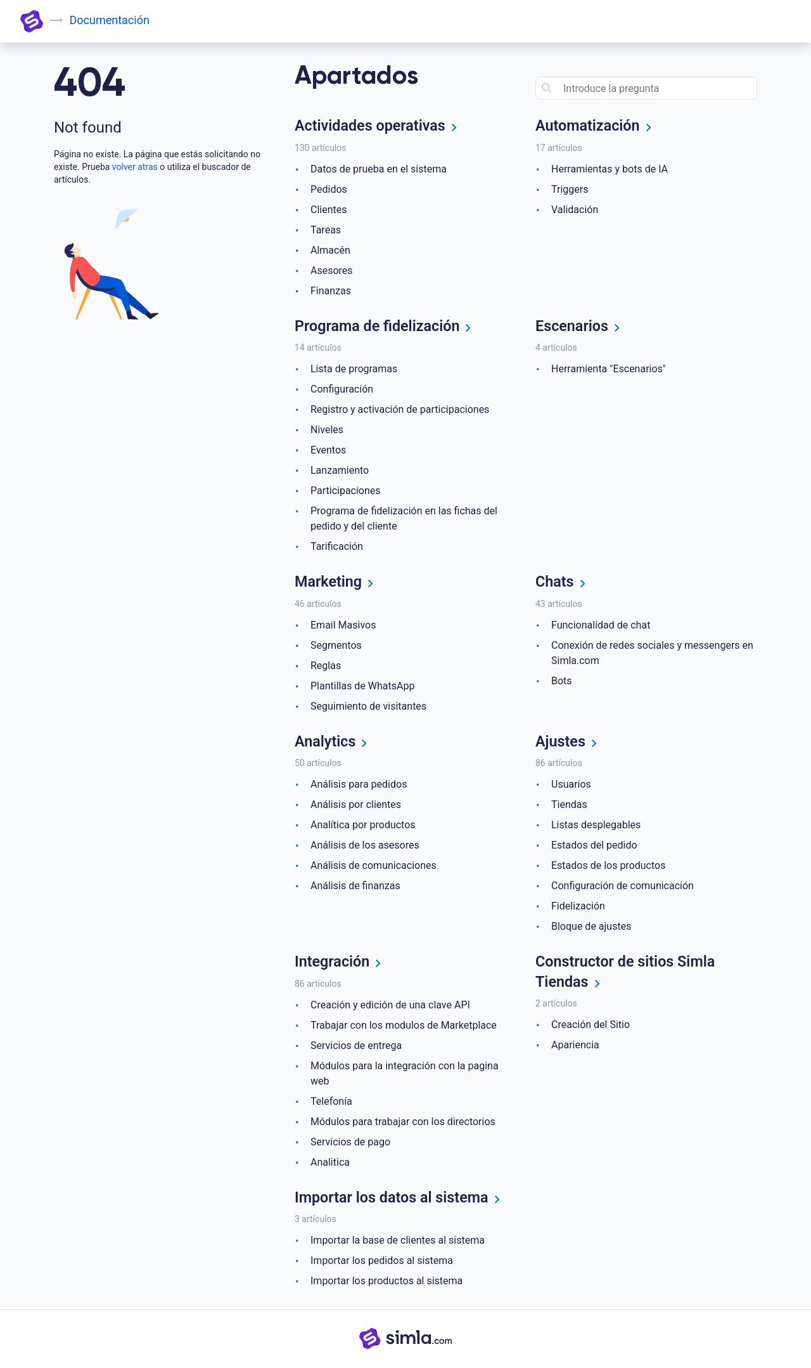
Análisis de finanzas (355, 887)
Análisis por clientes (355, 806)
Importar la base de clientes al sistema (397, 1242)
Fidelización (578, 907)
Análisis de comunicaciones (373, 867)
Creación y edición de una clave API (390, 1006)
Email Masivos (343, 626)
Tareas (325, 230)
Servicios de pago (350, 1143)
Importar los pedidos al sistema (381, 1262)
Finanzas (330, 291)
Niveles (326, 430)
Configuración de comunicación (622, 887)
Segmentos (336, 646)
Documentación (110, 20)
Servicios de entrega (356, 1047)
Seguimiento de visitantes (368, 707)
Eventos (328, 451)
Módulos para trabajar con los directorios (402, 1123)
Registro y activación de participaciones (399, 410)
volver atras (135, 167)
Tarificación (336, 547)
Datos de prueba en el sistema (378, 169)
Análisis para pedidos (358, 785)
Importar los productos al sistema (386, 1283)
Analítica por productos (363, 826)
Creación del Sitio (590, 1026)
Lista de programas (353, 369)
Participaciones (345, 491)
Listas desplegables (596, 826)
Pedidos (328, 189)
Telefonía (331, 1103)
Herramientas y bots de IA (609, 169)
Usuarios (571, 785)
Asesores (331, 270)
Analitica (330, 1163)
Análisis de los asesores (364, 846)
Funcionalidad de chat (600, 626)
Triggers (569, 189)
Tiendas (569, 806)
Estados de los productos (608, 867)
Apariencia (575, 1047)
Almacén (330, 250)
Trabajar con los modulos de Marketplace (403, 1026)
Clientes (328, 210)
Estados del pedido (594, 846)
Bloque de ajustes (591, 928)
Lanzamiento (339, 471)
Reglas (325, 666)
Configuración (341, 390)
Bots (561, 681)
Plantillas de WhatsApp (362, 687)
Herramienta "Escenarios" (608, 369)
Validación (574, 210)
